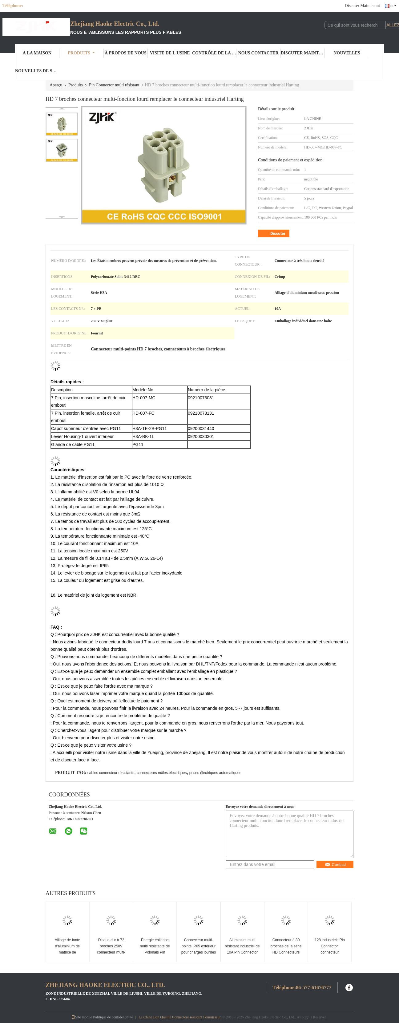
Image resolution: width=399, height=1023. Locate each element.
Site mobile (81, 1017)
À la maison (37, 53)
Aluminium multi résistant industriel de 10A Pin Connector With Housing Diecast (242, 949)
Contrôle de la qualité (214, 53)
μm (161, 506)
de (151, 506)
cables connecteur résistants (110, 773)
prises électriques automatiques (215, 773)
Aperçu (56, 85)
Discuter (274, 234)
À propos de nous (126, 53)
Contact (335, 864)
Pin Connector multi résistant (114, 85)
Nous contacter (258, 53)
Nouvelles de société (37, 71)
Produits (81, 53)
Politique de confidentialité (113, 1017)
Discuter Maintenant (362, 5)
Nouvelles (346, 53)
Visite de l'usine (170, 53)
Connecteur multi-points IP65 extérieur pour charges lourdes (198, 946)
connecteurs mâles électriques (162, 773)
